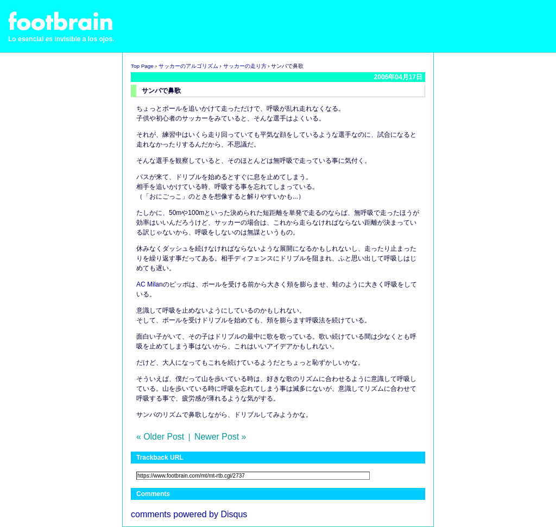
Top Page (142, 66)
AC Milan (149, 284)
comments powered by (189, 514)
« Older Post (160, 436)
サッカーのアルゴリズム (188, 66)
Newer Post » (220, 436)
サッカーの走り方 (245, 66)
